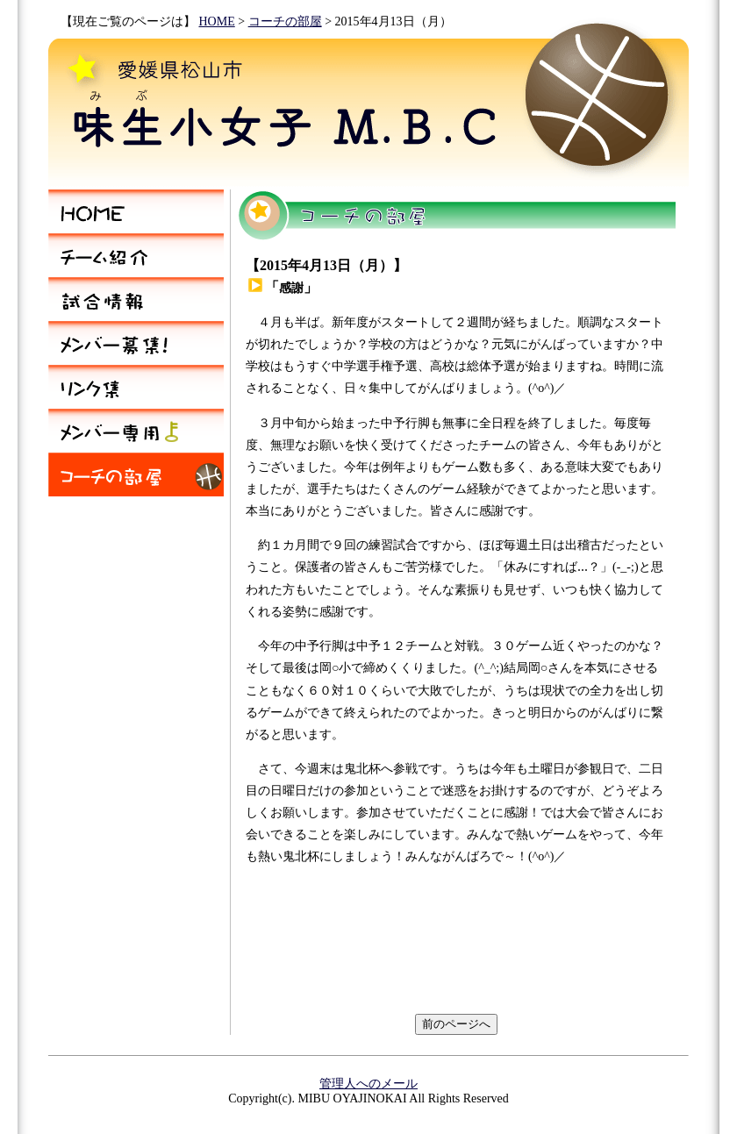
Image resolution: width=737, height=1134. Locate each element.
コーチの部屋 (285, 21)
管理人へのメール (368, 1083)
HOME (217, 21)
